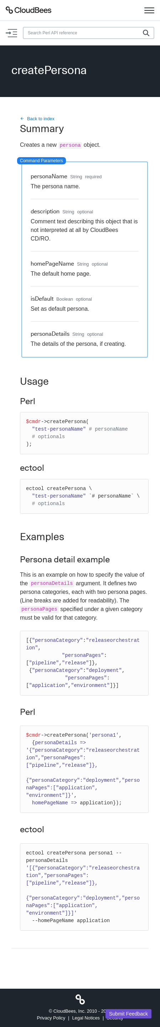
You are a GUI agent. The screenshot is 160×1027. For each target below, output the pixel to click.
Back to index (37, 118)
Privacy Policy (51, 1018)
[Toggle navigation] (149, 10)
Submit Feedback (128, 1014)
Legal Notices (86, 1018)
